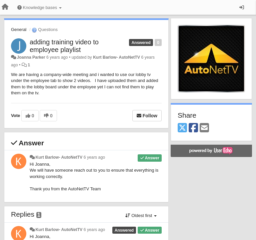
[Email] (204, 128)
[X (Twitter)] (182, 128)
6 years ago (94, 157)
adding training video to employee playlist (64, 45)
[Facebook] (193, 128)
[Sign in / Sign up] (242, 7)
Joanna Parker (31, 57)
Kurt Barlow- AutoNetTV (116, 57)
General (18, 29)
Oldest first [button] (141, 215)
